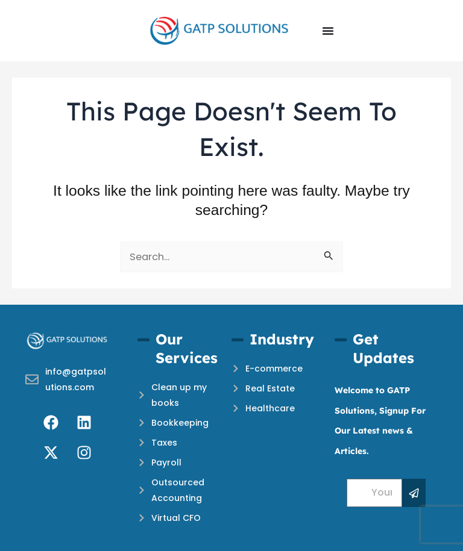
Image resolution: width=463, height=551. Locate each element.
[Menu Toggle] (328, 31)
